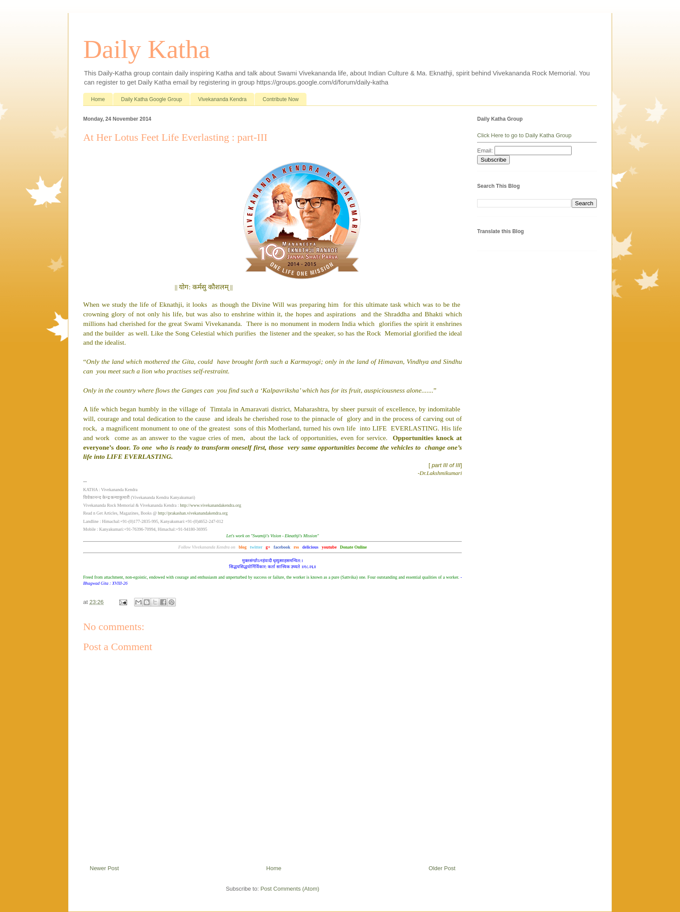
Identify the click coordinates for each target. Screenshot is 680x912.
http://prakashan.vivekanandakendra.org (193, 513)
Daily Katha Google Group (151, 99)
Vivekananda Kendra (222, 99)
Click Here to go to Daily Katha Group (524, 135)
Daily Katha (146, 49)
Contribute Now (281, 99)
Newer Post (104, 868)
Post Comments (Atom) (289, 888)
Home (98, 99)
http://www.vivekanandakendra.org (210, 505)
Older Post (442, 868)
